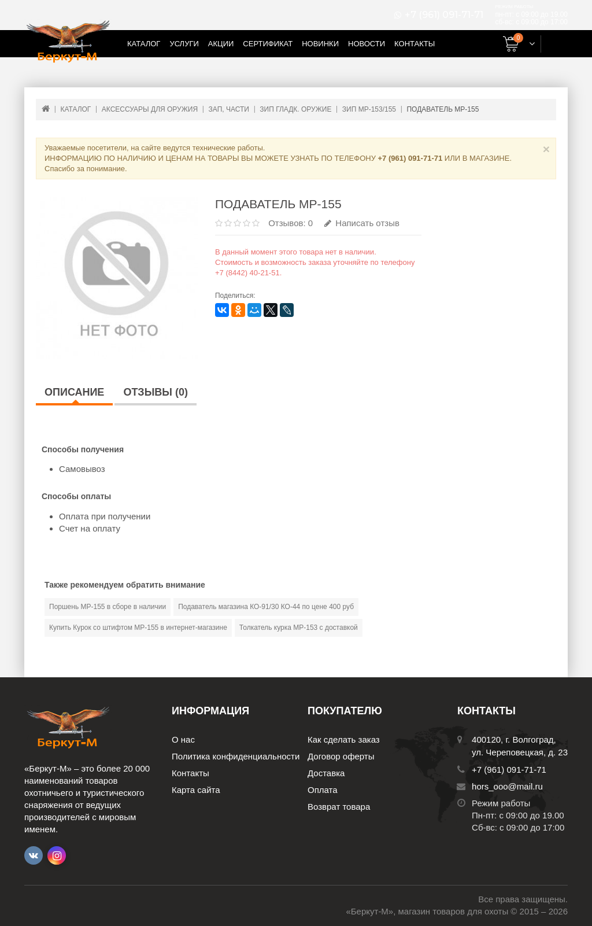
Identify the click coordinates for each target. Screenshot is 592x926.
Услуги (183, 43)
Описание (74, 392)
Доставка (326, 773)
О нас (183, 739)
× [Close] (546, 149)
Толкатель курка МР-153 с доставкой (298, 628)
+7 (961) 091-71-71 (444, 15)
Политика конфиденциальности (235, 756)
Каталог (143, 43)
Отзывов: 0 (290, 223)
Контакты (414, 43)
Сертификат (268, 43)
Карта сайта (196, 790)
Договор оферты (341, 756)
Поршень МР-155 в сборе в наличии (107, 607)
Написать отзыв (361, 223)
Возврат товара (339, 806)
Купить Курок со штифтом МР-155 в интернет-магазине (138, 628)
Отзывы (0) (155, 392)
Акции (221, 43)
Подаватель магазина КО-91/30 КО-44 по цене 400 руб (266, 607)
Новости (366, 43)
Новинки (320, 43)
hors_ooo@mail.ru (507, 786)
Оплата (323, 790)
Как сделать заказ (344, 739)
